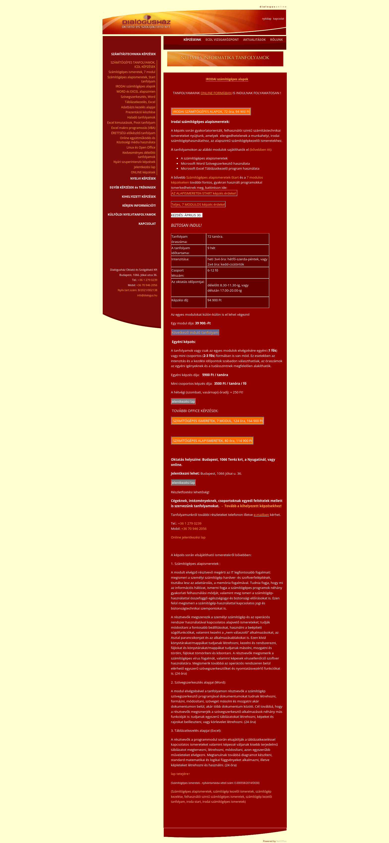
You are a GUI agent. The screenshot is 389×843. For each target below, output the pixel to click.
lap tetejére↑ (180, 773)
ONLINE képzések (143, 172)
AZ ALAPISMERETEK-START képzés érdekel (204, 193)
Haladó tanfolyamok (141, 117)
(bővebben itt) (260, 149)
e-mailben (261, 514)
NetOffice (281, 841)
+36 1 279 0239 (189, 523)
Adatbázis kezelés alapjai (138, 107)
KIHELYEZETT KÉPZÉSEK (139, 196)
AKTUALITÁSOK (254, 40)
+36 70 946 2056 (194, 528)
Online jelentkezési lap (188, 537)
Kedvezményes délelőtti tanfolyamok (139, 155)
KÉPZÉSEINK (192, 40)
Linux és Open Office (141, 147)
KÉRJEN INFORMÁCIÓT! (139, 205)
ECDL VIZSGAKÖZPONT (222, 40)
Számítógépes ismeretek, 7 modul (132, 72)
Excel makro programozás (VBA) (133, 128)
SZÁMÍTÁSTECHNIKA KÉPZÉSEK (133, 54)
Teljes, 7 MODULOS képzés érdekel (198, 204)
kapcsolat (278, 18)
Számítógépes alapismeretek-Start (212, 177)
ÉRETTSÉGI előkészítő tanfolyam (133, 133)
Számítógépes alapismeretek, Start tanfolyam (131, 79)
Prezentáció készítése (140, 112)
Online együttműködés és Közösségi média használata (136, 140)
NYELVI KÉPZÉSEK (143, 178)
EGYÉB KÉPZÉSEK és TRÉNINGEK (133, 187)
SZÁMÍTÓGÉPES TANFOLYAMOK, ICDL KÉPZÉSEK (133, 64)
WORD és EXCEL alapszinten (136, 91)
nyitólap (266, 18)
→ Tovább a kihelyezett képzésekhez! (251, 506)
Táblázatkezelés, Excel (140, 102)
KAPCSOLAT (147, 224)
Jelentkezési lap (144, 167)
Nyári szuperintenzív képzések (135, 162)
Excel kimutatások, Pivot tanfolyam (131, 122)
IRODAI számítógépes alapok (135, 86)
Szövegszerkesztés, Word (138, 97)
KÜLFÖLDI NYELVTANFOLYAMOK (132, 214)
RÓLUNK (276, 40)
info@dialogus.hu (147, 295)
